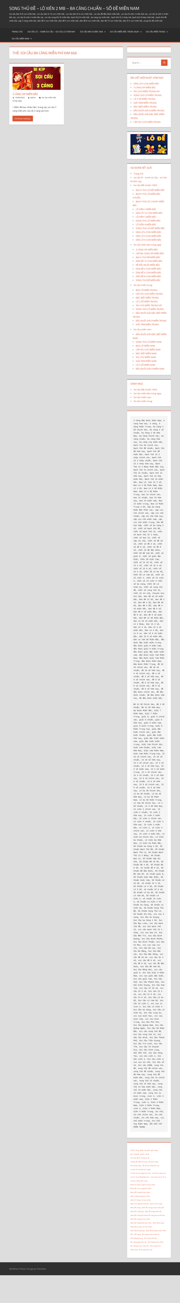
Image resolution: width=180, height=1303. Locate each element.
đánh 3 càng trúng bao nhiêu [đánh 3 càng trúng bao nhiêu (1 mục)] (140, 1224)
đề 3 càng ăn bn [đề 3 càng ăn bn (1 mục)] (155, 1274)
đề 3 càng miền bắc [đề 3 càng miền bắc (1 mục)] (150, 1266)
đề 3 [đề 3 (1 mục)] (131, 1262)
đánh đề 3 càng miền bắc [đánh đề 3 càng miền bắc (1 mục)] (153, 1239)
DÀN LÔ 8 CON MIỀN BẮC (148, 239)
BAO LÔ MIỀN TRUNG (146, 290)
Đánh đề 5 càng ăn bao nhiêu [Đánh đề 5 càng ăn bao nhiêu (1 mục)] (140, 1220)
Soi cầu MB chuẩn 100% (93, 31)
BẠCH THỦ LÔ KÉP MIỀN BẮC (150, 190)
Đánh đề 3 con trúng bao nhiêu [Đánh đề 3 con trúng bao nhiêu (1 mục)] (140, 1216)
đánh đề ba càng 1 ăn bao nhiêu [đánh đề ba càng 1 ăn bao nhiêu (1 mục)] (141, 1254)
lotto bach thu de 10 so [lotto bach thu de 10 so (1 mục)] (158, 1205)
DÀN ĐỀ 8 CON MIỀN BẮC (148, 276)
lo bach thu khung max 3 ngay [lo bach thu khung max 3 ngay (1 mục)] (140, 1197)
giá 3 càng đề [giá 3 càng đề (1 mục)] (134, 1182)
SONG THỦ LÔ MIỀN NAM (148, 341)
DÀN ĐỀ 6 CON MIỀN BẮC (148, 272)
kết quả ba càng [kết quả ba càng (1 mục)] (135, 1193)
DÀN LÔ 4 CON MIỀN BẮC (146, 83)
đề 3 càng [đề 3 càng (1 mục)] (137, 1262)
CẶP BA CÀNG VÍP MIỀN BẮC (150, 253)
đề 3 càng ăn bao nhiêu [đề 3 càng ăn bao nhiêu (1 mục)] (155, 1270)
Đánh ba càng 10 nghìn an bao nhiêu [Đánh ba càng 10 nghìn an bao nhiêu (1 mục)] (142, 1212)
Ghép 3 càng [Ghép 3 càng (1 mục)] (134, 1178)
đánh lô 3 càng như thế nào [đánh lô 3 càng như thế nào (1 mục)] (139, 1231)
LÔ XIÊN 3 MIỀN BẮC (146, 216)
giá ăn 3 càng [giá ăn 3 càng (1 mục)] (144, 1182)
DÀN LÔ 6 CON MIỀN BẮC (148, 232)
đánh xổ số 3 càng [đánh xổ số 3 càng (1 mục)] (156, 1231)
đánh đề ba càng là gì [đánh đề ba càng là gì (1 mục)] (137, 1258)
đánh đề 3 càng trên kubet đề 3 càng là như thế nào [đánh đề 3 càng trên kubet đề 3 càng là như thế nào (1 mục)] (147, 1243)
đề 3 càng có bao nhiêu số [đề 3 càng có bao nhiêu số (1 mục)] (150, 1262)
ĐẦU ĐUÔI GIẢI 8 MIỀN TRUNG (149, 110)
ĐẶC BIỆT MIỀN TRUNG (145, 106)
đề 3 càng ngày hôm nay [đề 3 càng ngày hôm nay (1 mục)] (138, 1270)
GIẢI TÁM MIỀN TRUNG (145, 102)
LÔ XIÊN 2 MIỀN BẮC (146, 209)
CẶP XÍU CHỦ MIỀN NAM (148, 349)
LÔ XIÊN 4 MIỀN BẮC (146, 224)
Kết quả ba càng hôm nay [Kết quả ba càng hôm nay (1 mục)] (150, 1193)
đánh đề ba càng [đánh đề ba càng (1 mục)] (158, 1251)
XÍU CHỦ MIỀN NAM (146, 357)
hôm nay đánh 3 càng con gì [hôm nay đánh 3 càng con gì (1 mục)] (139, 1186)
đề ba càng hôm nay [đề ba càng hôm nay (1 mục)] (145, 1277)
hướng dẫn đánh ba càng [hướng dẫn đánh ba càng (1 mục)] (138, 1189)
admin (33, 97)
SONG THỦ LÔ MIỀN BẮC (148, 220)
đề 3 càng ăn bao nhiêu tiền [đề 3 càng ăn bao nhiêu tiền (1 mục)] (139, 1274)
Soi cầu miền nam (22, 38)
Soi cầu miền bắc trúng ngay (126, 31)
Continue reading (22, 118)
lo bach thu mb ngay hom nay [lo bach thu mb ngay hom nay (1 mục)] (140, 1201)
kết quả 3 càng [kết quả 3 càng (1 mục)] (153, 1189)
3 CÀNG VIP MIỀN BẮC (25, 94)
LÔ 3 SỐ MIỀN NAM (145, 364)
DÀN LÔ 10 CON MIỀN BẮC (149, 212)
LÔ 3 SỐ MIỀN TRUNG (144, 98)
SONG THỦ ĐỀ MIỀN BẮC (148, 280)
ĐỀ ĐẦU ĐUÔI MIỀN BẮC (148, 264)
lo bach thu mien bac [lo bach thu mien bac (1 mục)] (159, 1201)
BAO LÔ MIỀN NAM (145, 345)
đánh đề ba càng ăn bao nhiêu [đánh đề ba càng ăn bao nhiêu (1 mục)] (156, 1258)
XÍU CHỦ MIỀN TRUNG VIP (147, 91)
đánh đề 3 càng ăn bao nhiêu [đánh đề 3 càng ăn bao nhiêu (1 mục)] (140, 1247)
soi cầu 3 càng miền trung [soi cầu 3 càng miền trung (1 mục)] (138, 1209)
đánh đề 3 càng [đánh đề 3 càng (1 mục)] (135, 1235)
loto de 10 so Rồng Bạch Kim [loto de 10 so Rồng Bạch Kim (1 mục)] (140, 1205)
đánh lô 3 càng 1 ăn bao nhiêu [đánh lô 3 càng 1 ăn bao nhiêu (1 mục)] (140, 1228)
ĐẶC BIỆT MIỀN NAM (146, 353)
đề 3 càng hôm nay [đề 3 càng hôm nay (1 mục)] (136, 1266)
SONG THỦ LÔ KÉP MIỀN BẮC (150, 228)
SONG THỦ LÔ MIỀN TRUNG (148, 95)
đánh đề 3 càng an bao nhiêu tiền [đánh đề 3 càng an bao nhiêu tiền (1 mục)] (153, 1235)
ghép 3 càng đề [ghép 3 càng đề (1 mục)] (145, 1178)
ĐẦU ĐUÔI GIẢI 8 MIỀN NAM (150, 368)
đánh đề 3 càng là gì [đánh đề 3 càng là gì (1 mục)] (137, 1239)
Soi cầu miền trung (157, 31)
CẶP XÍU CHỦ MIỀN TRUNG (147, 121)
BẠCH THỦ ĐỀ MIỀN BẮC (148, 257)
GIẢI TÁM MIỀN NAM (146, 361)
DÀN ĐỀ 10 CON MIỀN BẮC (149, 261)
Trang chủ (17, 31)
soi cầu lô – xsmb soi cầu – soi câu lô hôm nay (51, 31)
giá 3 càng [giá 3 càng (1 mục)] (154, 1178)
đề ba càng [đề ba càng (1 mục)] (134, 1277)
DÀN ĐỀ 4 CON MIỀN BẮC (148, 268)
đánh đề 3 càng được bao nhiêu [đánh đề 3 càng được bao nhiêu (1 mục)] (141, 1251)
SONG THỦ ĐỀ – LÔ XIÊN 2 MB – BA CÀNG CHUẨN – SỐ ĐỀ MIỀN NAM (78, 8)
